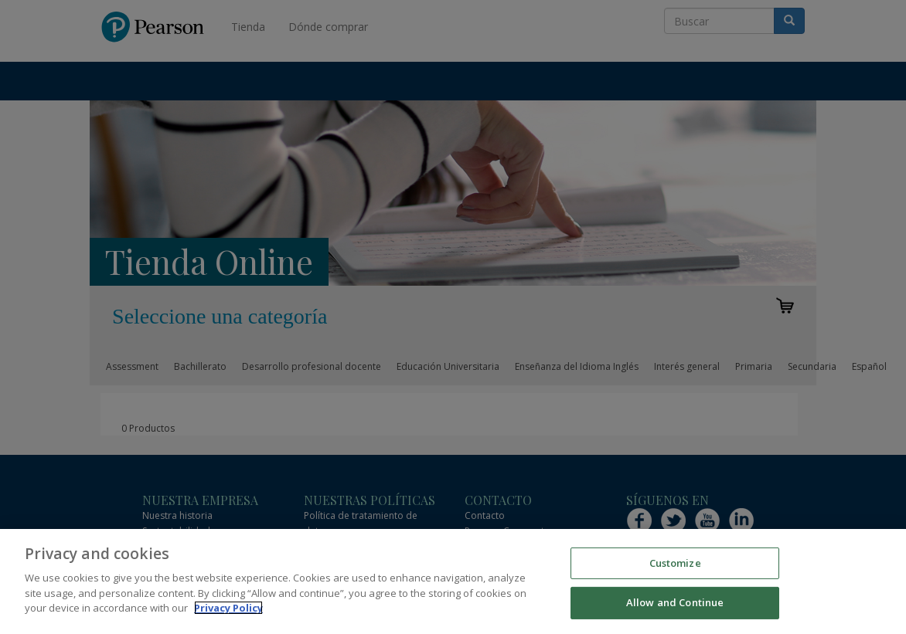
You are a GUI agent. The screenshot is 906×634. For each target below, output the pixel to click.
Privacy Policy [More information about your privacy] (228, 608)
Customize (675, 563)
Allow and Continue (675, 602)
